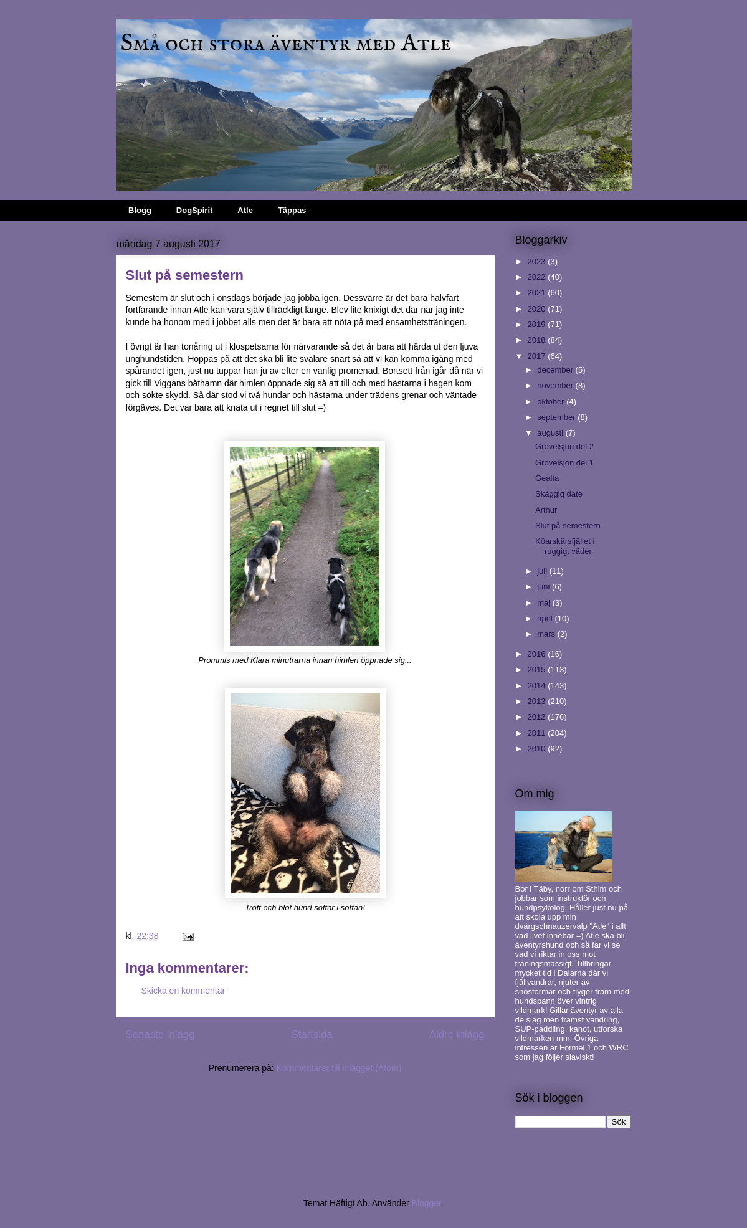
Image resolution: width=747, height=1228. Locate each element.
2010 (538, 748)
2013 (538, 701)
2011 (538, 733)
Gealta (547, 478)
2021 (538, 292)
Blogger (426, 1203)
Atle (245, 210)
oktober (551, 401)
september (557, 417)
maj (545, 602)
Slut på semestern (568, 525)
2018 (538, 340)
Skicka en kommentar (183, 991)
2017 (538, 356)
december (556, 369)
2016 (538, 654)
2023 (538, 261)
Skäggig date (559, 493)
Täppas (292, 210)
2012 (538, 716)
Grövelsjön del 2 (564, 446)
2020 (538, 308)
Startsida (312, 1034)
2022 (538, 277)
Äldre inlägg (457, 1034)
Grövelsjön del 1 (564, 462)
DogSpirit (194, 210)
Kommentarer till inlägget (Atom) (339, 1068)
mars (547, 634)
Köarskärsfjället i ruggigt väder (564, 546)
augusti (551, 432)
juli (543, 571)
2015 (538, 669)
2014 (538, 685)
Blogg (139, 210)
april (545, 618)
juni (544, 586)
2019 (538, 324)
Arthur (546, 510)
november (556, 385)
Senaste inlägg (160, 1034)
